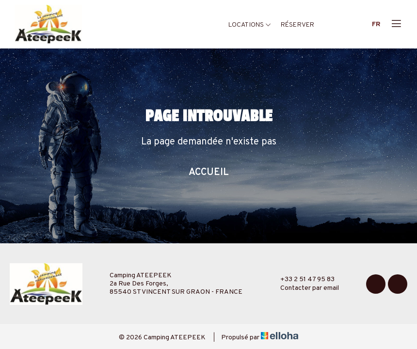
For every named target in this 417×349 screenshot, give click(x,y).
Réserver (297, 25)
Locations (249, 25)
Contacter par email (304, 288)
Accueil (209, 172)
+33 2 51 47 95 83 (302, 279)
